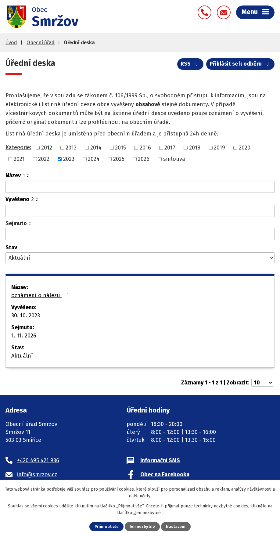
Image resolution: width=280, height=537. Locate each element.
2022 (43, 159)
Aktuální (22, 355)
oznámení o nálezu (41, 295)
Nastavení (175, 526)
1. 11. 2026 (23, 335)
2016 (145, 147)
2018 (194, 147)
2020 (244, 147)
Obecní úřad (41, 42)
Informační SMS (160, 460)
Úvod (11, 42)
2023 (68, 159)
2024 (93, 159)
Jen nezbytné (142, 526)
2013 (71, 147)
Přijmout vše (107, 526)
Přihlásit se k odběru (240, 63)
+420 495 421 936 (38, 460)
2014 (96, 147)
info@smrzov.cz (37, 474)
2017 (169, 147)
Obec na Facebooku (164, 474)
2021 (19, 159)
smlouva (174, 159)
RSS (190, 63)
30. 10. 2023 (25, 315)
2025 (118, 159)
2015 (120, 147)
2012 (46, 147)
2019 (219, 147)
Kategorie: (18, 147)
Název (15, 175)
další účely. (140, 496)
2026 (143, 159)
